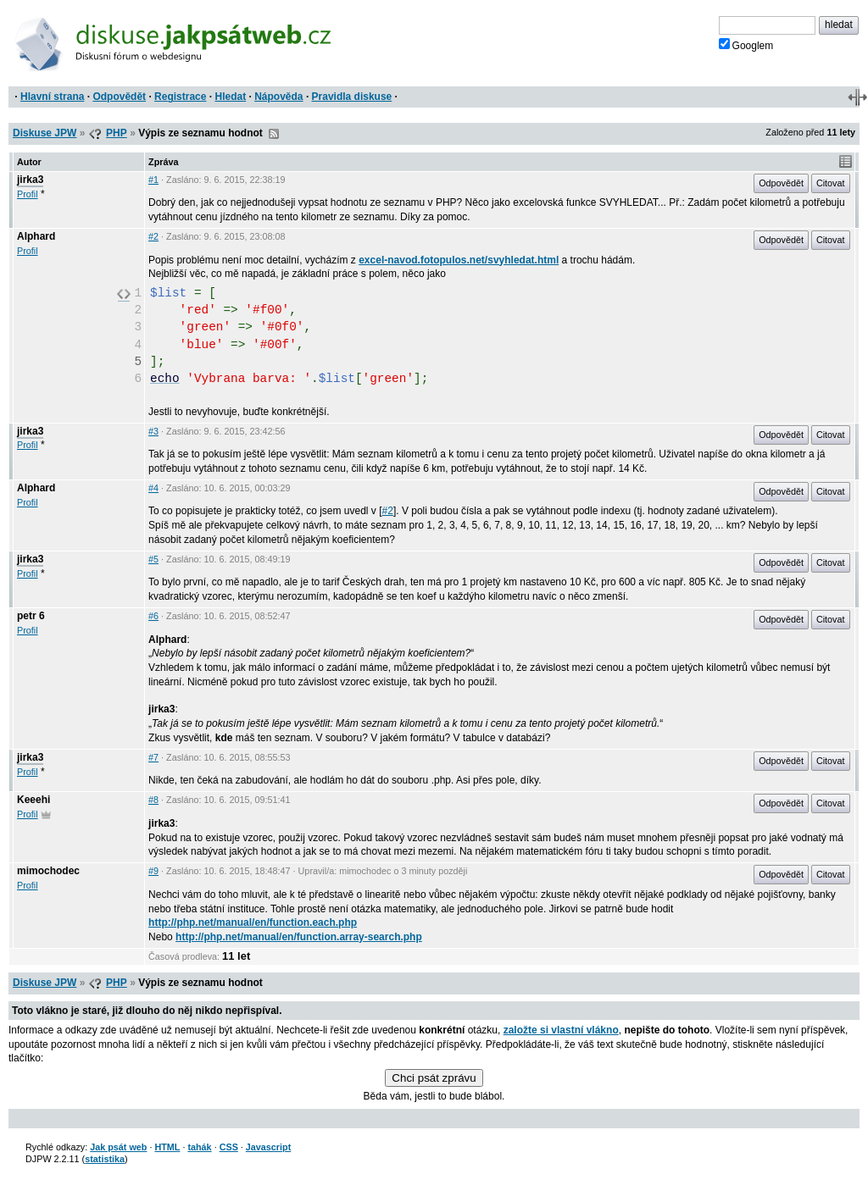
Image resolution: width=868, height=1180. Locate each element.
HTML (167, 1147)
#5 (153, 559)
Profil (27, 194)
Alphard (36, 236)
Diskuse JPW (44, 133)
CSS (229, 1147)
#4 (153, 488)
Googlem (746, 45)
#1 (153, 180)
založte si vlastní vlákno (561, 1030)
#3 (153, 431)
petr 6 (31, 616)
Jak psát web (118, 1147)
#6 (153, 616)
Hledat (230, 96)
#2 (153, 236)
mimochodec (48, 871)
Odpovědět (119, 96)
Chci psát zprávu (434, 1078)
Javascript (268, 1147)
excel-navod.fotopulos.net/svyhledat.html (459, 260)
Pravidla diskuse (352, 96)
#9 (153, 871)
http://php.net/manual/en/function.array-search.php (298, 937)
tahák (199, 1147)
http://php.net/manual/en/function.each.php (252, 922)
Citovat (830, 183)
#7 (153, 757)
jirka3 (30, 180)
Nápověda (278, 96)
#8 (153, 800)
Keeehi (33, 800)
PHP (116, 133)
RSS (274, 134)
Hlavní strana (52, 96)
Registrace (180, 96)
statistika (105, 1159)
